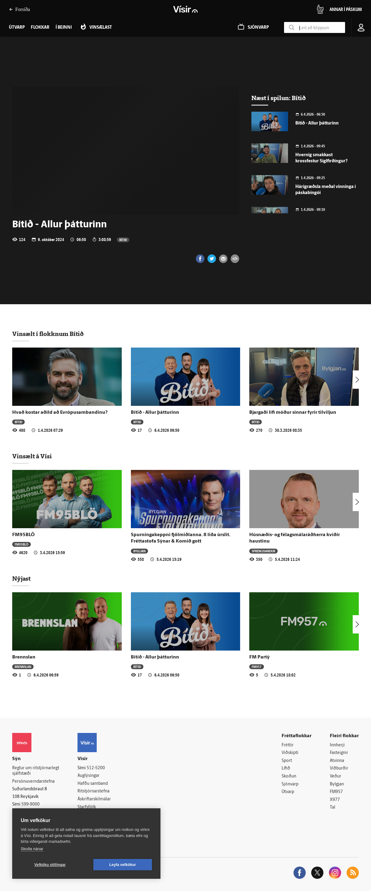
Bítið (123, 239)
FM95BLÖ (23, 534)
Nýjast (21, 578)
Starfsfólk (86, 807)
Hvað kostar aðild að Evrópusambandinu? (60, 412)
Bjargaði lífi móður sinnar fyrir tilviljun (292, 412)
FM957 (256, 666)
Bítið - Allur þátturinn (317, 123)
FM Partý (259, 657)
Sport (287, 761)
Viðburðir (339, 768)
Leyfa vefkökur (122, 865)
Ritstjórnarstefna (93, 791)
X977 (335, 800)
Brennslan (23, 657)
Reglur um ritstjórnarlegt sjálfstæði (35, 771)
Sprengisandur (263, 551)
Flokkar (40, 27)
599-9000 (30, 804)
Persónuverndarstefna (33, 781)
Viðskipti (290, 753)
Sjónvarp (290, 784)
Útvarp (288, 792)
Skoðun (289, 776)
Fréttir (288, 745)
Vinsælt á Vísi (32, 456)
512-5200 (96, 768)
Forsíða (19, 9)
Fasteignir (339, 753)
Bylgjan (139, 551)
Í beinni (64, 27)
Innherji (337, 745)
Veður (335, 776)
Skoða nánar (32, 848)
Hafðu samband (92, 783)
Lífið (286, 768)
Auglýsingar (88, 776)
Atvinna (337, 761)
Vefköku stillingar (50, 865)
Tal (332, 807)
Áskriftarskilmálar (94, 799)
